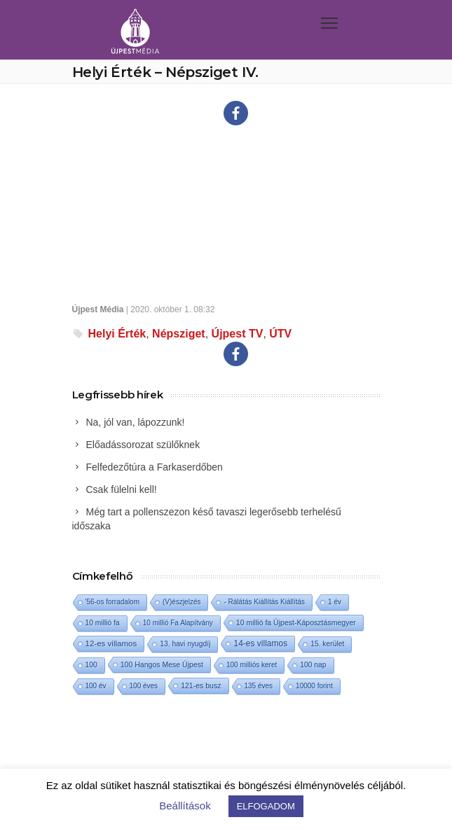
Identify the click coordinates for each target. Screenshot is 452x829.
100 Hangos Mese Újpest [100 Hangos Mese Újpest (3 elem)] (162, 664)
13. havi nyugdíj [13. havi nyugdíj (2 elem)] (185, 644)
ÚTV (280, 334)
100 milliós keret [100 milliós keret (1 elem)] (251, 665)
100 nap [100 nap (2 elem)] (313, 665)
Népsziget (178, 334)
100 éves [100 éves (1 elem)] (144, 686)
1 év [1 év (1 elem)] (334, 602)
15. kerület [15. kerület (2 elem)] (327, 644)
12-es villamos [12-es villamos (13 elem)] (111, 643)
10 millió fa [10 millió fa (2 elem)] (102, 623)
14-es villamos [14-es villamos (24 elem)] (260, 643)
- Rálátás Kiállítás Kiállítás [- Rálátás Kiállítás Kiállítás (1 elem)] (264, 602)
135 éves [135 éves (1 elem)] (259, 686)
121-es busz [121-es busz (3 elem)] (201, 685)
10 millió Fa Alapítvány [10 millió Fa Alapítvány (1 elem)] (178, 623)
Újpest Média (98, 309)
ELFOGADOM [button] (266, 806)
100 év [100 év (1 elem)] (96, 686)
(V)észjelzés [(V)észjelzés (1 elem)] (181, 602)
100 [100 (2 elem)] (91, 665)
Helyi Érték (117, 334)
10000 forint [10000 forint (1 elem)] (314, 686)
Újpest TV (237, 334)
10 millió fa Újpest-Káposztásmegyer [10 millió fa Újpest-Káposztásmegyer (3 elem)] (296, 622)
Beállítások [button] (184, 805)
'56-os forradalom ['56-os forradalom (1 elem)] (112, 602)
